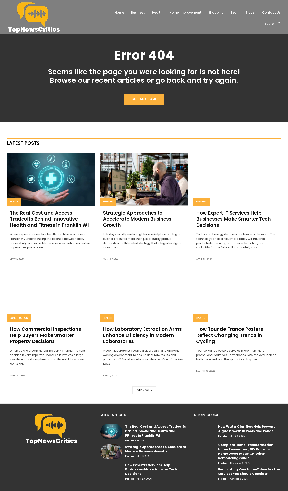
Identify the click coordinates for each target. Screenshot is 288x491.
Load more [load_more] (144, 390)
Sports (200, 318)
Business (108, 201)
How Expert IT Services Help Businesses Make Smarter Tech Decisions (233, 219)
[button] (273, 24)
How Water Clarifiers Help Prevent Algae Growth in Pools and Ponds (246, 428)
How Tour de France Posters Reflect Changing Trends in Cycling (229, 335)
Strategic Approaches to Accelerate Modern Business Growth (137, 219)
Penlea (129, 440)
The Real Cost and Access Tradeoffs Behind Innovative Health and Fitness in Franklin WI (49, 219)
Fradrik (222, 463)
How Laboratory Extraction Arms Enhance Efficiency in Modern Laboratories (142, 335)
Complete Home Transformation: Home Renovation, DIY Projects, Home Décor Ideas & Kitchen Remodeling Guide (246, 451)
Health (14, 201)
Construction (19, 318)
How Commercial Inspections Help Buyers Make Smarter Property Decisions (45, 335)
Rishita (222, 436)
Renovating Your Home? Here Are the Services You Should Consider (249, 471)
